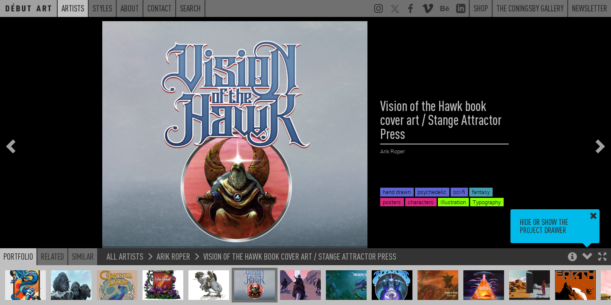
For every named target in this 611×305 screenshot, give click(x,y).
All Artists (125, 256)
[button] (602, 257)
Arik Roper (173, 256)
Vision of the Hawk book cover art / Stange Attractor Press (299, 256)
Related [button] (52, 256)
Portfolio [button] (18, 256)
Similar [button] (83, 256)
